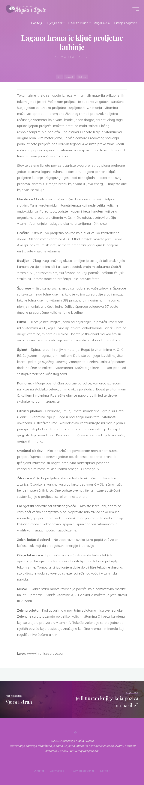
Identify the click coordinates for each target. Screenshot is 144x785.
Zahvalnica (57, 770)
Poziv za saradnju (82, 770)
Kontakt (105, 770)
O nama (39, 770)
